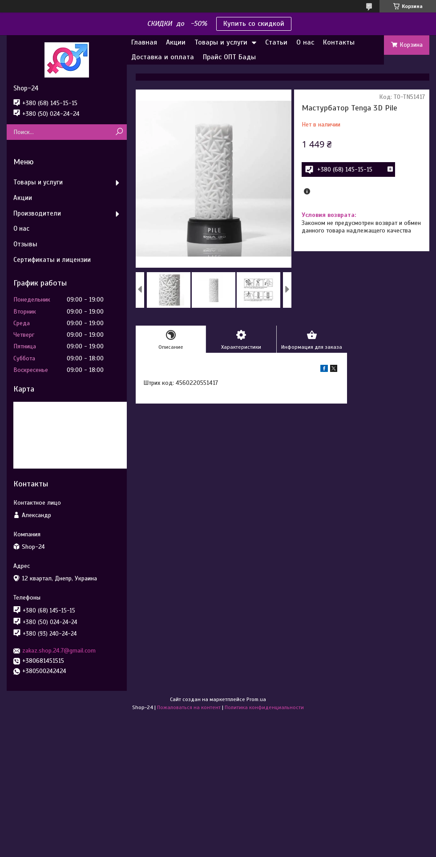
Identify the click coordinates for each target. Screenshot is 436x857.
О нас (305, 42)
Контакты (339, 42)
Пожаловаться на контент (189, 707)
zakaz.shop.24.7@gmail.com (59, 650)
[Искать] (119, 132)
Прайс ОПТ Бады (229, 57)
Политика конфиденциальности (264, 707)
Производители (37, 213)
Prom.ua (256, 699)
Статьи (276, 42)
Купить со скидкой (253, 23)
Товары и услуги (220, 42)
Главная (144, 42)
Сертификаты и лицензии (52, 260)
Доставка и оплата (162, 57)
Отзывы (25, 244)
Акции (176, 42)
